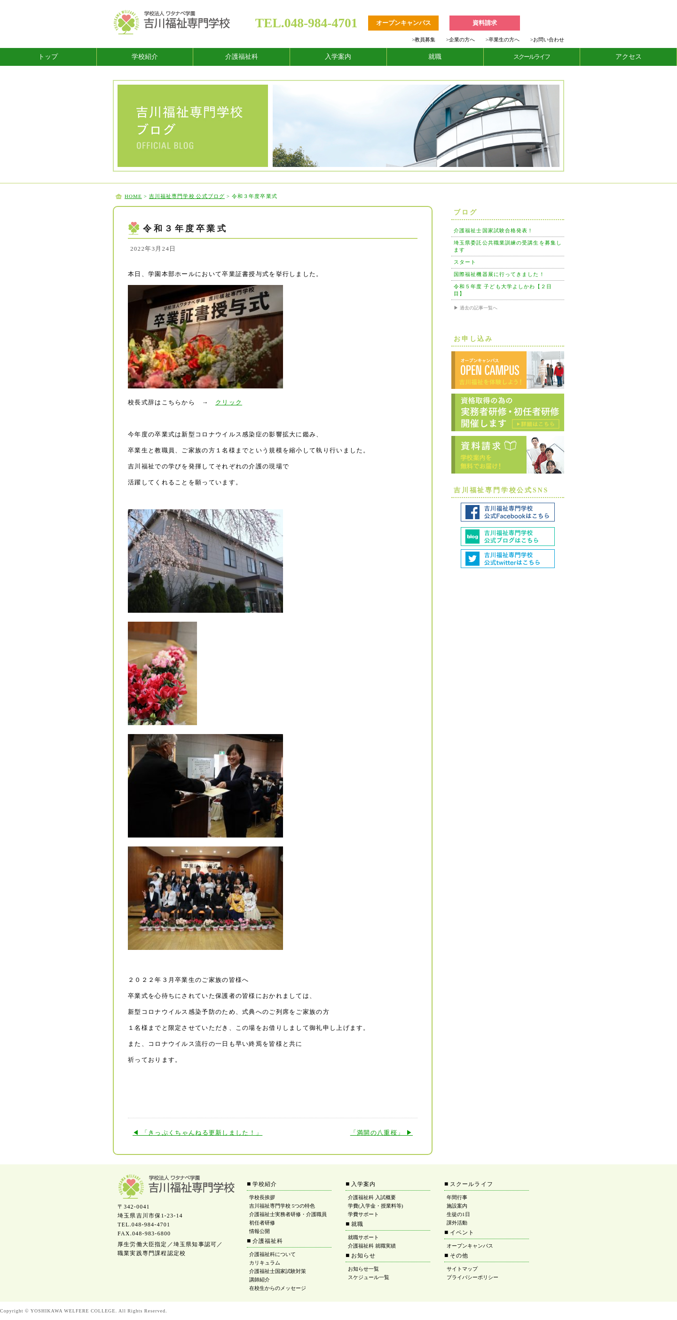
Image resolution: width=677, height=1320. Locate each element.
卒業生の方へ (503, 39)
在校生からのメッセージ (277, 1288)
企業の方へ (460, 39)
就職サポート (363, 1237)
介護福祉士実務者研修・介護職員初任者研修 (288, 1218)
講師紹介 (259, 1279)
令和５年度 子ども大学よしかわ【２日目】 (503, 290)
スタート (465, 262)
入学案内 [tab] (338, 56)
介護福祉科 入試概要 (372, 1197)
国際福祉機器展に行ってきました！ (499, 274)
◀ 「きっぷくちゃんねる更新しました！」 (197, 1132)
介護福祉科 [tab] (241, 56)
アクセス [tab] (628, 56)
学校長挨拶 (262, 1197)
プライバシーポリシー (472, 1277)
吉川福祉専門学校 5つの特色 (282, 1206)
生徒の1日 (458, 1214)
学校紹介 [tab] (145, 56)
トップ (48, 56)
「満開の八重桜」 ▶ (381, 1132)
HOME (133, 196)
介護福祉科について (272, 1254)
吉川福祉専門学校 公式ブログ (187, 196)
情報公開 (259, 1231)
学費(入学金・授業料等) (375, 1206)
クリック (228, 402)
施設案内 (457, 1206)
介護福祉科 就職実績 (372, 1246)
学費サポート (363, 1214)
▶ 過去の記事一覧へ (475, 307)
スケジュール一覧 (368, 1277)
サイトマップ (462, 1269)
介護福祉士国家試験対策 (277, 1271)
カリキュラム (264, 1262)
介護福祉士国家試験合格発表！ (493, 230)
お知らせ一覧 (363, 1269)
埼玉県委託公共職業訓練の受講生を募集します (508, 246)
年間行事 (457, 1197)
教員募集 (423, 39)
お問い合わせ (547, 39)
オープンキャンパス (470, 1246)
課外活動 (457, 1222)
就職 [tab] (434, 56)
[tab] (48, 57)
